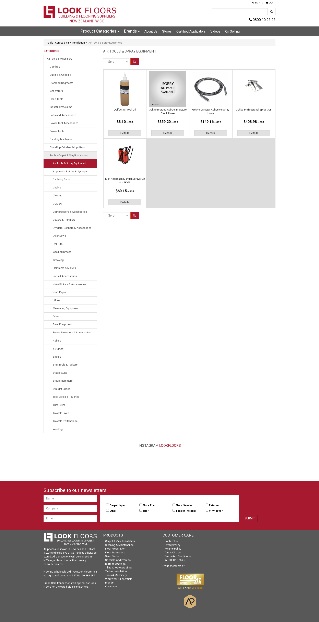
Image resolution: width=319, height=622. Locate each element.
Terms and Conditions (178, 556)
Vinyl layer (216, 510)
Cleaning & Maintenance (119, 544)
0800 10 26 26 (262, 20)
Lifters (56, 300)
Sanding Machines (61, 139)
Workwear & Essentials (118, 578)
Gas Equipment (62, 251)
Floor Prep (149, 505)
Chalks (57, 187)
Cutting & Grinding (60, 74)
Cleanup (57, 195)
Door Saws (59, 235)
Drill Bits (57, 243)
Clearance (111, 586)
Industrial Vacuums (61, 106)
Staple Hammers (62, 380)
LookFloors (170, 445)
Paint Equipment (62, 324)
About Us (150, 31)
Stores (167, 31)
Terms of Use (172, 552)
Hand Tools (56, 99)
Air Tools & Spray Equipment (69, 163)
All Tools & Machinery (59, 58)
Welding (58, 429)
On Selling (232, 31)
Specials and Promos (118, 560)
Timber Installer (186, 510)
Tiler (146, 510)
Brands (132, 31)
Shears (57, 356)
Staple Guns (60, 372)
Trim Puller (59, 404)
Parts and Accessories (63, 115)
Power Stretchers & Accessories (72, 332)
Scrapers (58, 348)
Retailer (214, 505)
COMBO (57, 203)
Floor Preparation (115, 548)
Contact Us (171, 541)
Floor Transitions (115, 552)
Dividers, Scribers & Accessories (72, 227)
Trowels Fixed (61, 413)
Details (124, 133)
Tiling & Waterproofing (118, 567)
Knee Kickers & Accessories (69, 284)
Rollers (57, 340)
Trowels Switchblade (65, 421)
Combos (55, 66)
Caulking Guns (61, 179)
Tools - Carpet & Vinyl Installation (66, 42)
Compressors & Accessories (70, 211)
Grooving (58, 260)
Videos (215, 31)
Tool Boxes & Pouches (66, 396)
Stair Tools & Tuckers (65, 364)
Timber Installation (116, 571)
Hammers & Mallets (64, 267)
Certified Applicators (191, 31)
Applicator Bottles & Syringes (70, 171)
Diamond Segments (61, 82)
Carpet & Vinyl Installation (120, 541)
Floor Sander (184, 505)
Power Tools (57, 131)
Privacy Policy (172, 544)
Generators (56, 90)
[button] (257, 3)
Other (56, 316)
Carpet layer (117, 505)
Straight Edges (61, 388)
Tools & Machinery (116, 575)
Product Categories (99, 31)
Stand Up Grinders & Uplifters (67, 147)
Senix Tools (112, 556)
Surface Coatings (115, 563)
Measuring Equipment (66, 308)
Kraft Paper (59, 292)
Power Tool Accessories (64, 123)
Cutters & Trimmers (64, 219)
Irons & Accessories (65, 276)
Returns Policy (173, 548)
